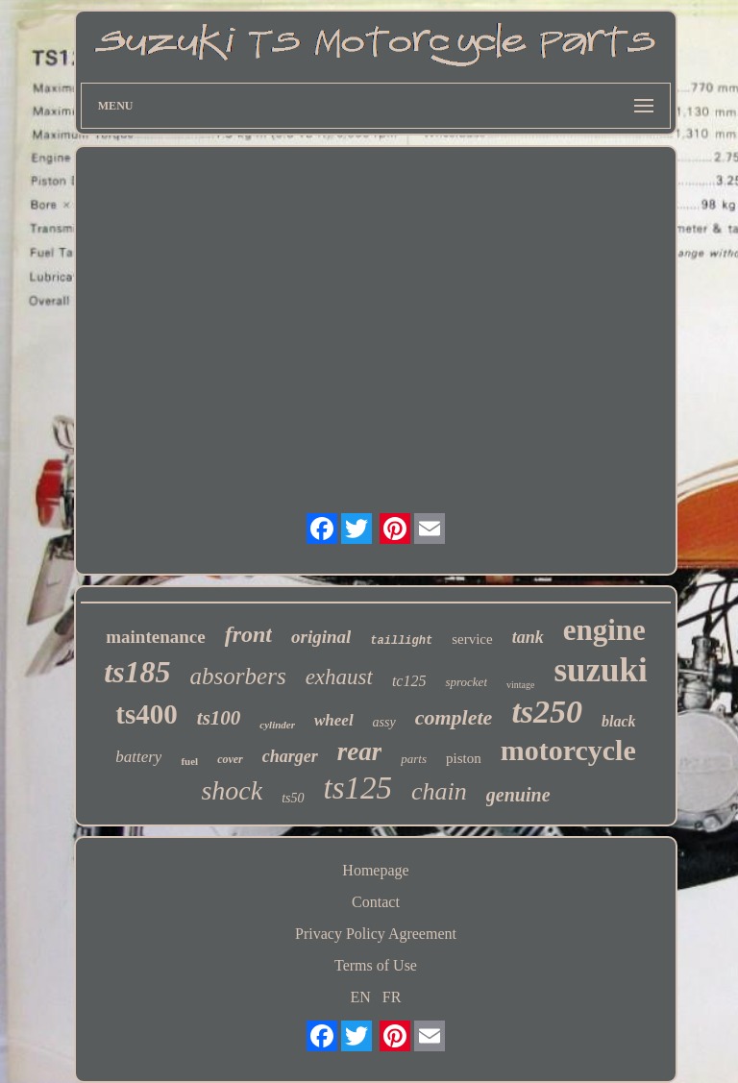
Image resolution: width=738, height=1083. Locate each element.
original (321, 637)
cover (230, 759)
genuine (518, 794)
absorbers (238, 676)
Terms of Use (375, 965)
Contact (376, 902)
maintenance (155, 637)
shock (231, 790)
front (248, 634)
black (619, 721)
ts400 (146, 714)
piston (463, 758)
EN (361, 997)
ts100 (219, 717)
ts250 (546, 711)
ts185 (137, 671)
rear (359, 751)
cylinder (277, 724)
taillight (401, 641)
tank (528, 637)
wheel (334, 720)
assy (384, 722)
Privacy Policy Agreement (375, 933)
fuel (189, 761)
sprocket (466, 682)
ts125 (358, 788)
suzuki (600, 670)
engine (604, 630)
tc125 (409, 681)
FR (392, 997)
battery (138, 757)
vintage (520, 684)
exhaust (339, 677)
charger (290, 756)
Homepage (375, 870)
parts (414, 758)
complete (454, 717)
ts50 (293, 798)
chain (439, 791)
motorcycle (568, 750)
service (472, 639)
